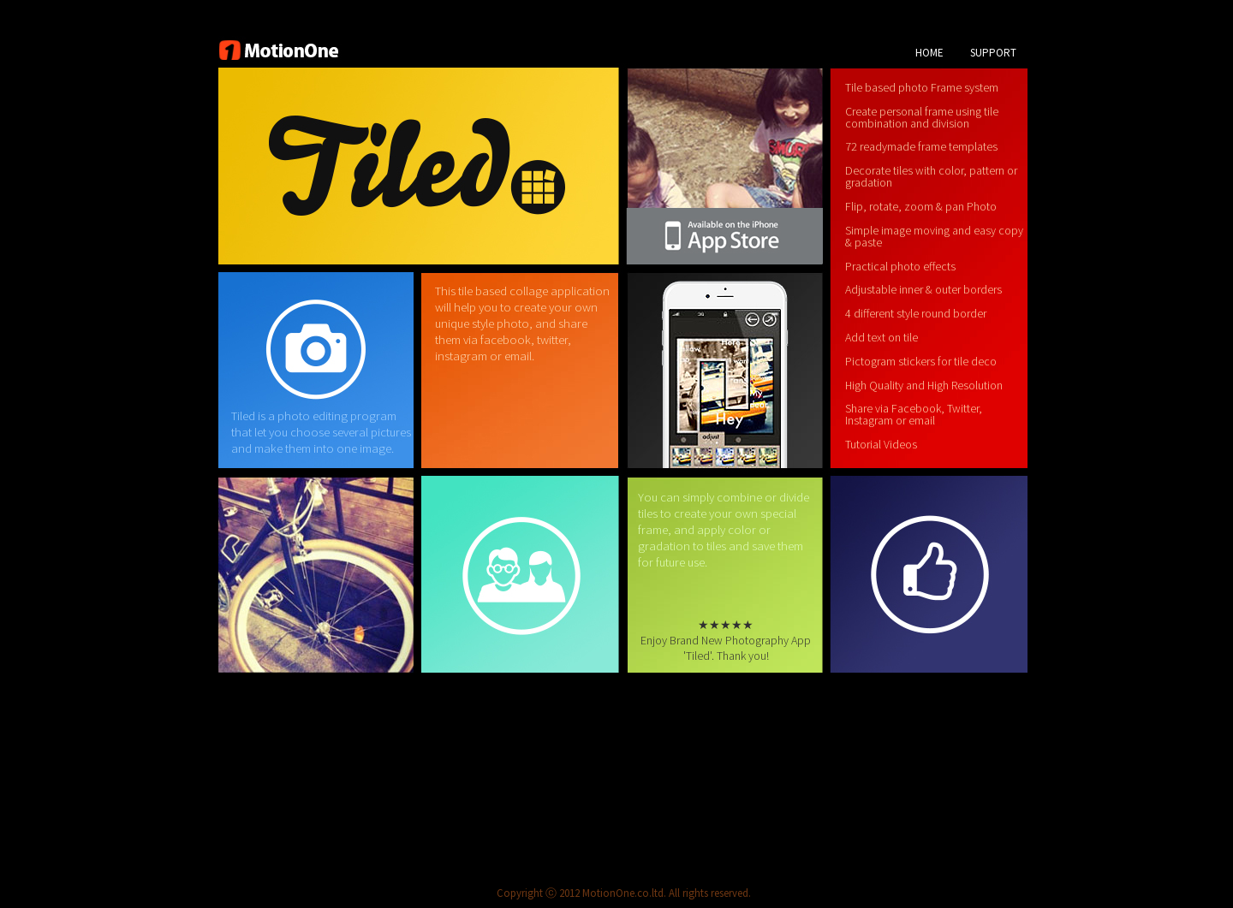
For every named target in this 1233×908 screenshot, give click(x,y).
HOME (929, 52)
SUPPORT (993, 52)
